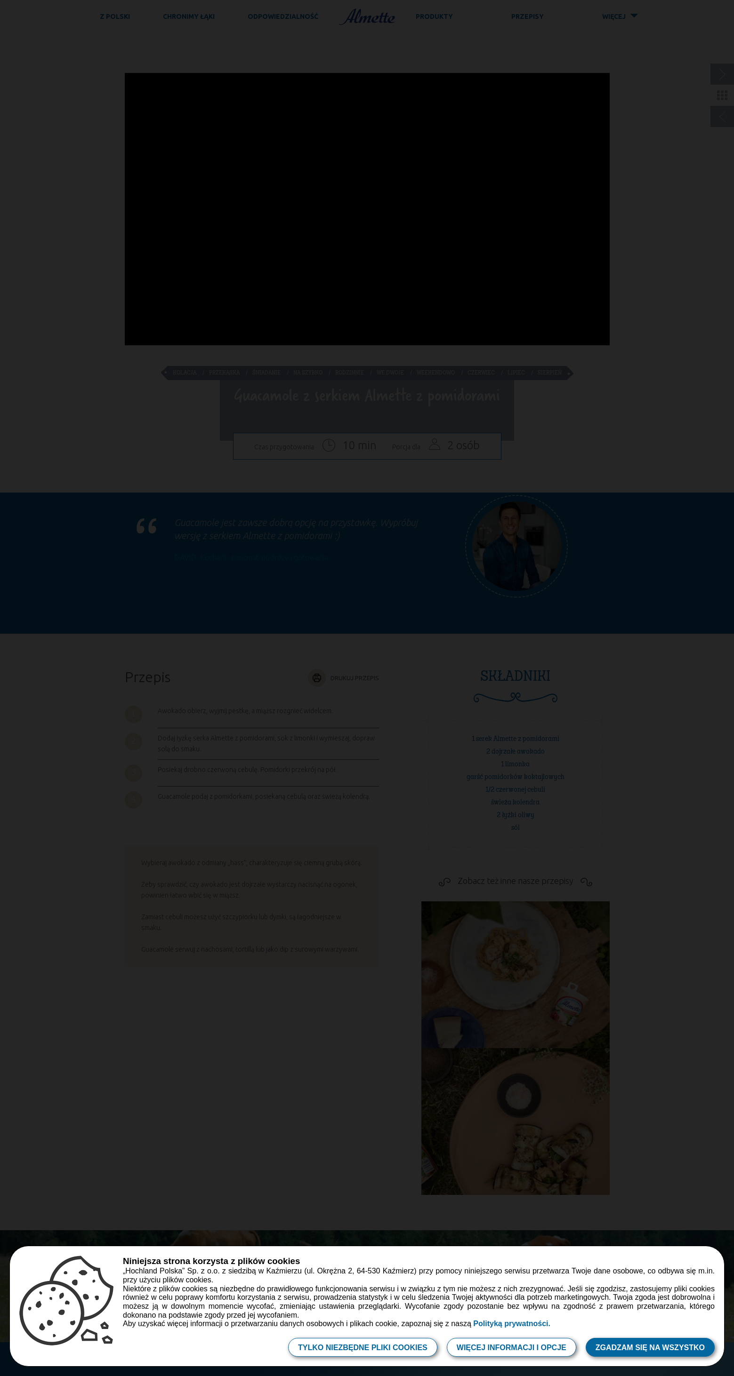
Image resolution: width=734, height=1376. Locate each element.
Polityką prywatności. (511, 1324)
